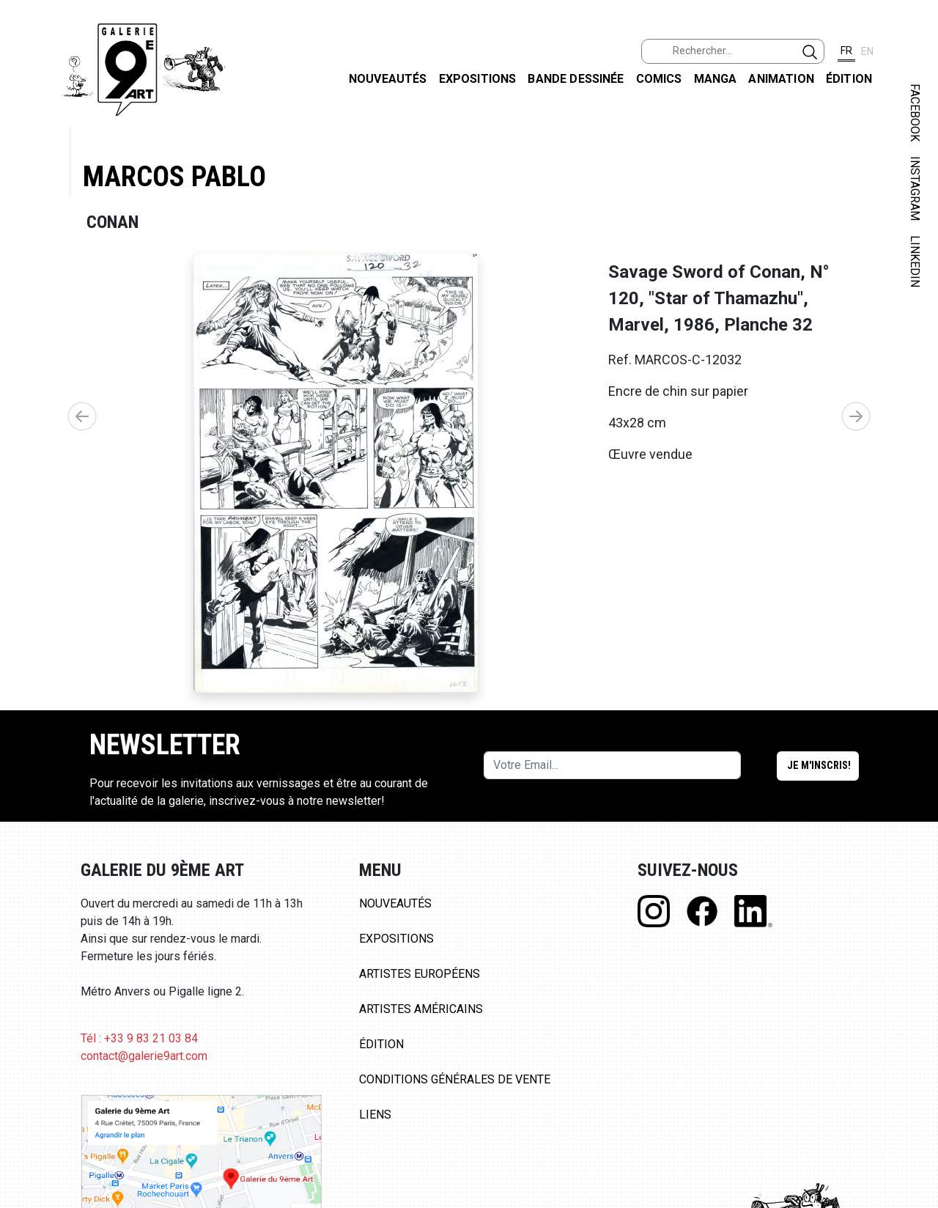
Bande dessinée (576, 79)
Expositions (478, 79)
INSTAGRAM (915, 188)
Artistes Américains (421, 1009)
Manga (715, 79)
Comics (659, 79)
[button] (856, 416)
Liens (375, 1115)
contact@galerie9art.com (144, 1056)
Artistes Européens (419, 974)
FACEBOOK (915, 112)
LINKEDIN (915, 261)
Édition (849, 79)
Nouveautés (388, 79)
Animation (780, 79)
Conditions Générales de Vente (454, 1079)
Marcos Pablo (174, 176)
